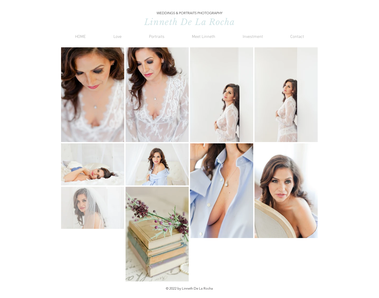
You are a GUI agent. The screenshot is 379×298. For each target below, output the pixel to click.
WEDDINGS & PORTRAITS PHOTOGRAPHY (189, 13)
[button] (117, 37)
